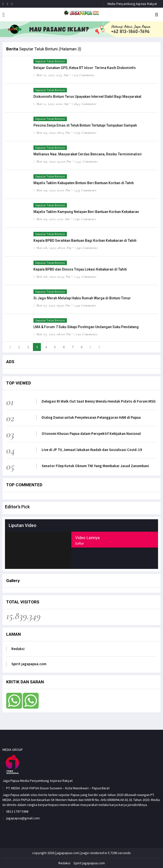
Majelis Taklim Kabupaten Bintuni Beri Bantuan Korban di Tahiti (83, 183)
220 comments (85, 334)
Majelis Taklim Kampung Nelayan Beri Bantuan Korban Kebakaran (86, 212)
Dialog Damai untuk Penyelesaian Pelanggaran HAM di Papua (91, 417)
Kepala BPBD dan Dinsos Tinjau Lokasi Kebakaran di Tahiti (80, 269)
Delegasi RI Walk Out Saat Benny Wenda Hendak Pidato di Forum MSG (99, 401)
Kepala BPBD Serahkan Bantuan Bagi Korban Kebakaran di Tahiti (84, 241)
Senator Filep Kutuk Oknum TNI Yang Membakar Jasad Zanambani (95, 465)
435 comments (85, 190)
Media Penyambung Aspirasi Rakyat (132, 4)
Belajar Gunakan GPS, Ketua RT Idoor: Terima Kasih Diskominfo (84, 68)
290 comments (84, 219)
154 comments (85, 276)
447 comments (86, 161)
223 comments (83, 75)
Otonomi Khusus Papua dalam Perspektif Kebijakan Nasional (91, 433)
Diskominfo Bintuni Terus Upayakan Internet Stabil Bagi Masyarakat (87, 97)
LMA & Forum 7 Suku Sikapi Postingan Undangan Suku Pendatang (86, 327)
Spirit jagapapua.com (28, 663)
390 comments (86, 247)
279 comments (85, 132)
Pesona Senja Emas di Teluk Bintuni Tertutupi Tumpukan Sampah (85, 125)
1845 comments (84, 104)
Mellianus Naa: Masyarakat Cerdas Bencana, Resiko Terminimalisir (87, 154)
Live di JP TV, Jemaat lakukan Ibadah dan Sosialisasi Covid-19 (92, 449)
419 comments (85, 305)
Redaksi (18, 648)
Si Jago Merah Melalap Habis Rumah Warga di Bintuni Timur (82, 298)
